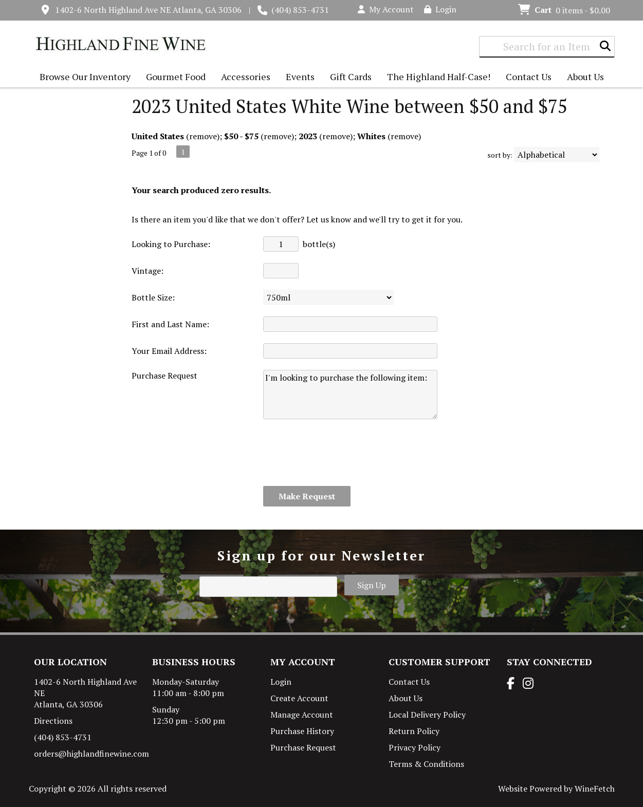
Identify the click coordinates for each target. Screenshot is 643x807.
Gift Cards (351, 76)
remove (203, 136)
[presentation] (341, 453)
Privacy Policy (414, 747)
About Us (583, 77)
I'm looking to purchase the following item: (350, 394)
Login (440, 9)
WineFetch (595, 788)
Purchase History (302, 731)
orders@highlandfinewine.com (91, 753)
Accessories (243, 77)
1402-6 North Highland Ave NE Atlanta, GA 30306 (148, 9)
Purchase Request (303, 747)
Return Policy (414, 731)
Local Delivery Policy (427, 714)
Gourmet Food (173, 77)
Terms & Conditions (426, 764)
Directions (53, 720)
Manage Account (301, 714)
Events (300, 76)
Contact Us (529, 76)
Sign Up (371, 585)
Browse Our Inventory (82, 77)
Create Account (299, 698)
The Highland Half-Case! (438, 76)
